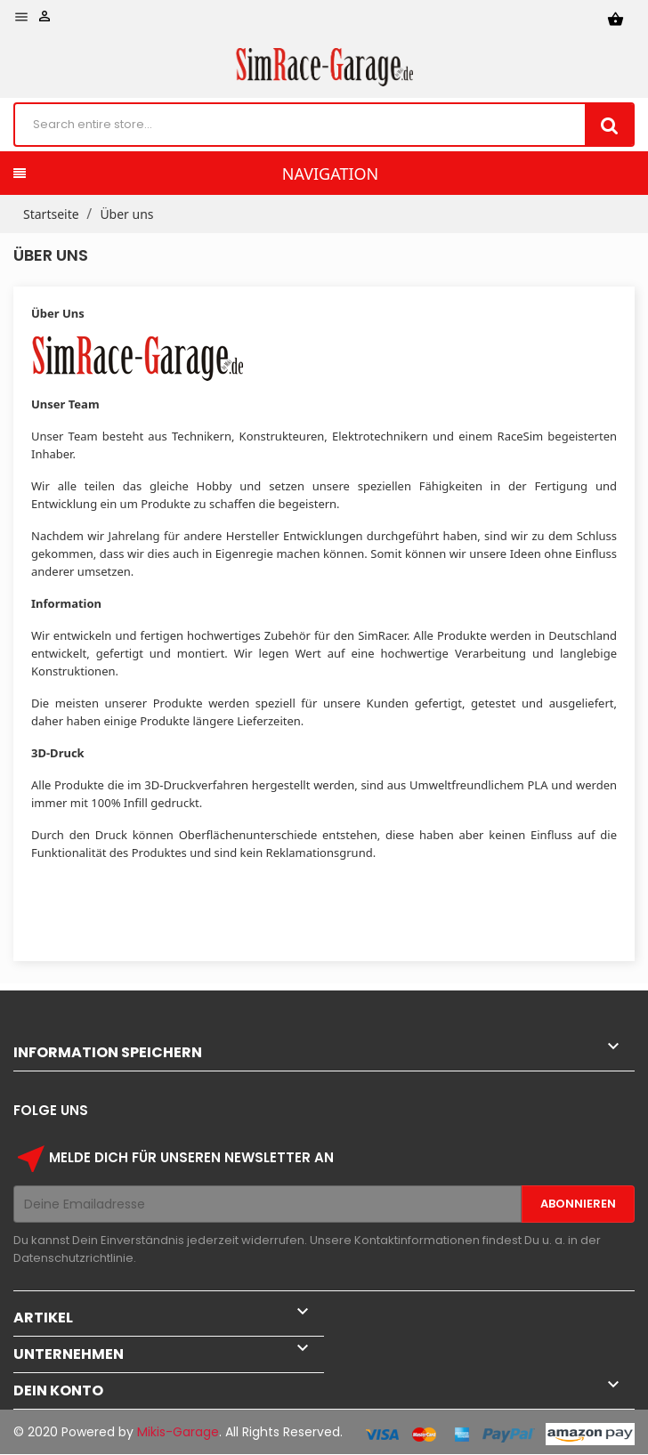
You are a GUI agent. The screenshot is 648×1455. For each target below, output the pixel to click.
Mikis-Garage (178, 1432)
